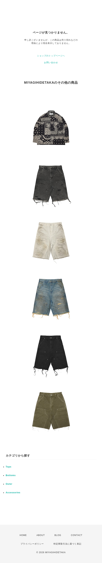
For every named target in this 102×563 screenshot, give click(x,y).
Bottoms (11, 475)
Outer (9, 484)
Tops (8, 467)
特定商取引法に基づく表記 (67, 544)
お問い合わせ (51, 62)
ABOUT (41, 535)
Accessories (13, 492)
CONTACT (76, 535)
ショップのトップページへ (51, 55)
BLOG (58, 535)
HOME (23, 535)
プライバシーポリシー (32, 544)
